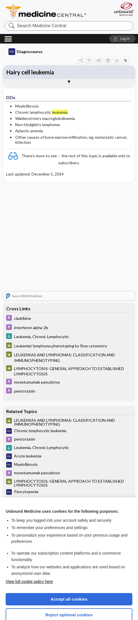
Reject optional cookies (69, 585)
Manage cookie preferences (69, 602)
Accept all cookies (69, 569)
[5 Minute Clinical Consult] (69, 307)
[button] (122, 9)
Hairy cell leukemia (30, 43)
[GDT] (69, 317)
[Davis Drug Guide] (69, 289)
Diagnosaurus (25, 22)
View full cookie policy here (29, 552)
